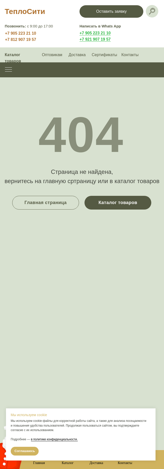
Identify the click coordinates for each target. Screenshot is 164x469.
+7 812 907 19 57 (20, 39)
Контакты (130, 55)
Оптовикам (52, 55)
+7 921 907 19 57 (95, 39)
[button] (111, 11)
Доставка (77, 55)
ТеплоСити (25, 11)
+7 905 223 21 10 (20, 33)
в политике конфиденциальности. (54, 439)
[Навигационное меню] (8, 69)
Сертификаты (104, 55)
